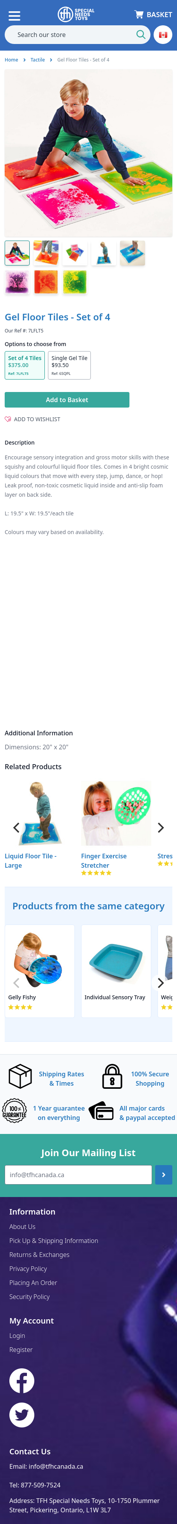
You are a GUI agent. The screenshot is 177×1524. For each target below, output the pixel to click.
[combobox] (77, 34)
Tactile (38, 59)
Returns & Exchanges (39, 1254)
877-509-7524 (40, 1485)
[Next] (159, 827)
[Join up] (163, 1175)
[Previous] (17, 827)
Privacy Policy (28, 1268)
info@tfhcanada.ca (56, 1466)
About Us (22, 1226)
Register (21, 1349)
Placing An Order (33, 1282)
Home (11, 59)
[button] (163, 34)
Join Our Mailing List (88, 1152)
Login (17, 1335)
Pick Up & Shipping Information (53, 1240)
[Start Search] (141, 34)
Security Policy (29, 1296)
